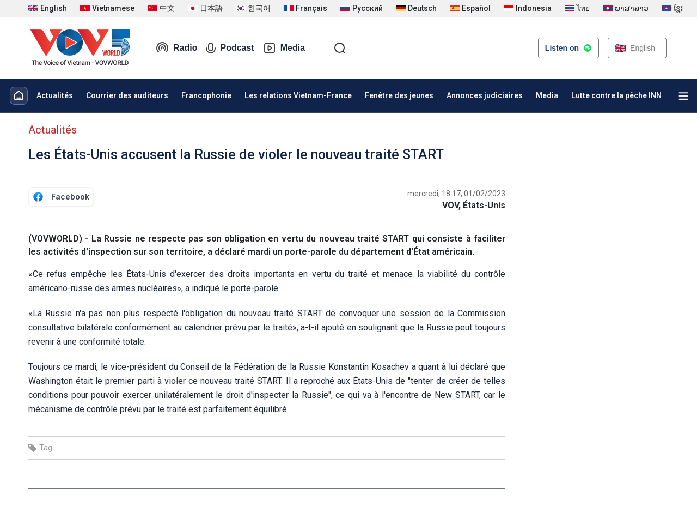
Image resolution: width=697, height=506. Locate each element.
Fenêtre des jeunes (399, 95)
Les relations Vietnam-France (298, 95)
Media (284, 48)
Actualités (54, 95)
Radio (176, 48)
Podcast (230, 48)
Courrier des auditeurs (127, 95)
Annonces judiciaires (485, 95)
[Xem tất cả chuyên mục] (683, 96)
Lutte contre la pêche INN (616, 95)
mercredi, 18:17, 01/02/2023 (456, 193)
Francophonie (206, 95)
